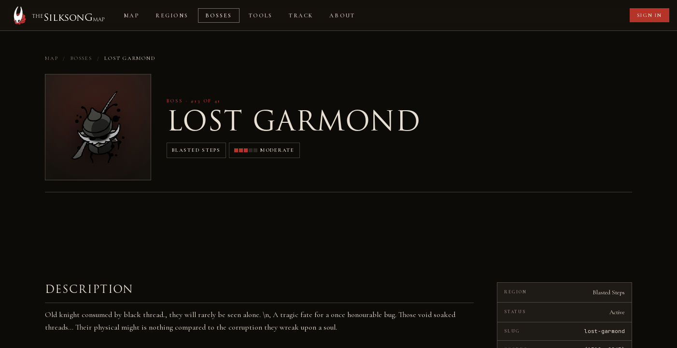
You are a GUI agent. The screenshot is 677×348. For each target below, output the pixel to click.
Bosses (218, 15)
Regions (171, 15)
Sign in (649, 15)
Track (301, 15)
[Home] (57, 15)
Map (131, 15)
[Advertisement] (496, 15)
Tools (261, 15)
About (342, 15)
